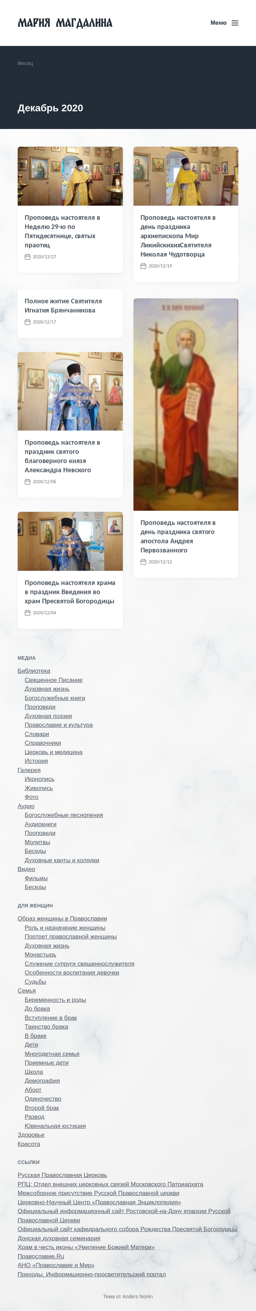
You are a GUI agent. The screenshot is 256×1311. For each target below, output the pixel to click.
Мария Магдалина (65, 23)
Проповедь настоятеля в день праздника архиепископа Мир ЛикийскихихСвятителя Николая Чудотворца (178, 235)
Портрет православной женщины (71, 936)
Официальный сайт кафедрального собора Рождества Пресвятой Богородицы (127, 1229)
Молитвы (37, 842)
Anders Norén (138, 1296)
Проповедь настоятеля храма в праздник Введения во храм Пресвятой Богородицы (70, 630)
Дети (31, 1044)
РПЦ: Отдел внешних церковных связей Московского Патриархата (110, 1184)
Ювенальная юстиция (55, 1126)
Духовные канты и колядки (62, 860)
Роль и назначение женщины (65, 927)
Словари (37, 734)
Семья (27, 990)
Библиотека (34, 671)
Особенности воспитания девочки (72, 972)
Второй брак (42, 1108)
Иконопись (39, 779)
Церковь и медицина (54, 752)
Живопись (39, 788)
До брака (37, 1008)
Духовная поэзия (48, 716)
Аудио (26, 806)
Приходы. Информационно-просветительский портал (92, 1274)
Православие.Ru (41, 1256)
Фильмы (36, 878)
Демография (42, 1080)
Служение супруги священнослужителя (80, 963)
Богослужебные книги (55, 698)
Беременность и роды (55, 1000)
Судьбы (35, 981)
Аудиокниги (40, 824)
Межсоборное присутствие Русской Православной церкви (98, 1193)
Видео (26, 869)
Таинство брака (46, 1026)
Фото (31, 797)
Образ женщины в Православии (62, 918)
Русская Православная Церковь (62, 1175)
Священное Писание (54, 680)
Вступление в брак (51, 1018)
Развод (34, 1116)
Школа (34, 1072)
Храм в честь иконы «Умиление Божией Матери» (86, 1247)
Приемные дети (47, 1062)
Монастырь (40, 954)
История (36, 761)
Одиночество (43, 1098)
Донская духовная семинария (59, 1238)
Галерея (29, 770)
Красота (29, 1144)
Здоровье (31, 1134)
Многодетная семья (52, 1054)
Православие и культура (59, 725)
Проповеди (40, 707)
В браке (36, 1036)
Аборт (33, 1090)
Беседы (35, 851)
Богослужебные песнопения (64, 815)
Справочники (43, 743)
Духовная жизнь (47, 689)
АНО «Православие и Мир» (56, 1265)
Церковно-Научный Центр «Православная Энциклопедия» (99, 1202)
